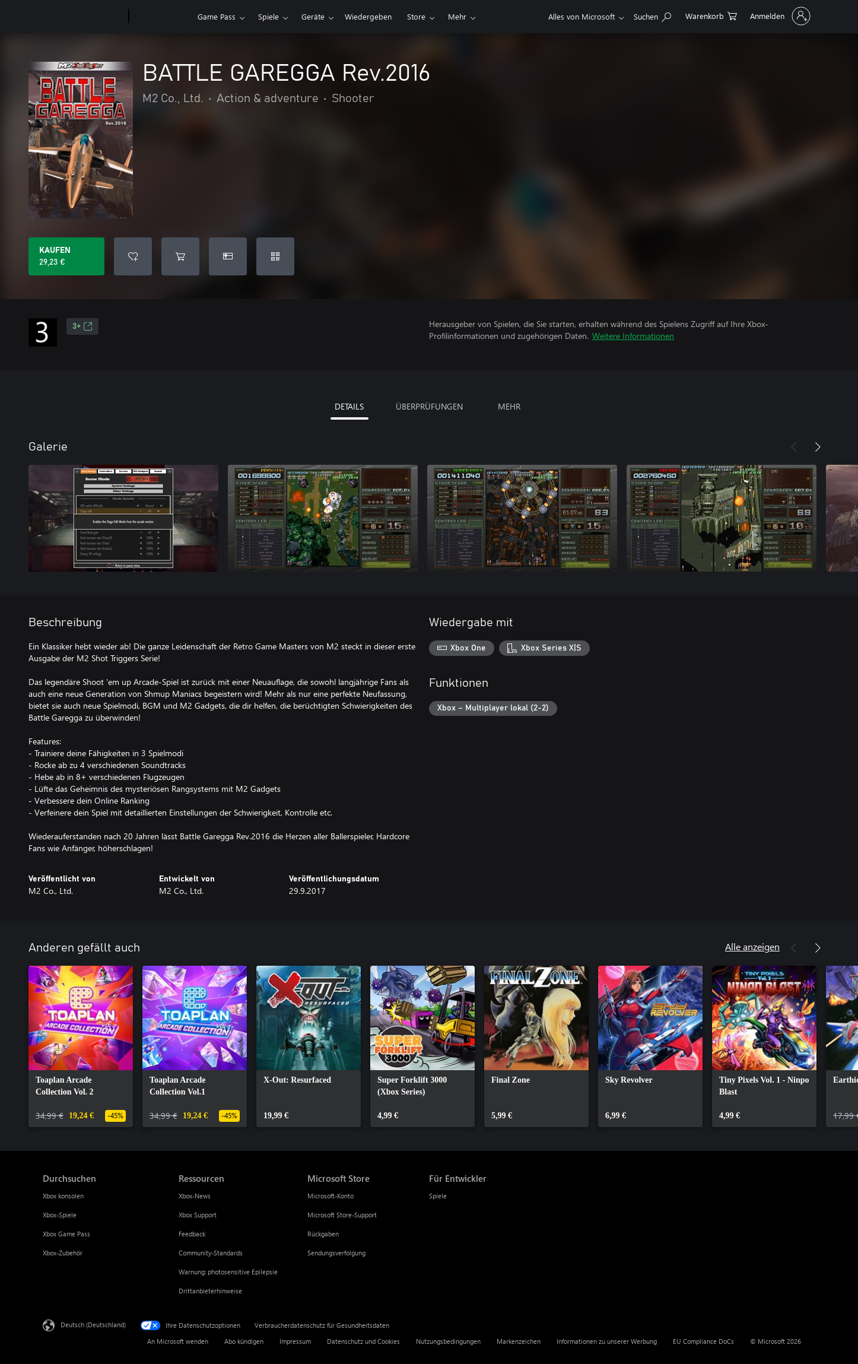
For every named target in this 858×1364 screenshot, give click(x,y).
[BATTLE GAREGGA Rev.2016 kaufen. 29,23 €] (66, 256)
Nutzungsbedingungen (448, 1341)
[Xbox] (162, 17)
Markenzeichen (519, 1341)
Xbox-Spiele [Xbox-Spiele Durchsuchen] (60, 1215)
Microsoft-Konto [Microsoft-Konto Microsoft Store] (330, 1196)
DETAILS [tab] (349, 406)
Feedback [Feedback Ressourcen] (192, 1234)
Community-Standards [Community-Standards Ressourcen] (211, 1253)
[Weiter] (818, 447)
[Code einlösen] (275, 256)
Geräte (313, 16)
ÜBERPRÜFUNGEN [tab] (429, 406)
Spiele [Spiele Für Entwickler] (438, 1196)
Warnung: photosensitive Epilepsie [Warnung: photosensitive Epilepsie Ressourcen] (228, 1272)
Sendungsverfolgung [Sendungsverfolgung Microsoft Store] (336, 1253)
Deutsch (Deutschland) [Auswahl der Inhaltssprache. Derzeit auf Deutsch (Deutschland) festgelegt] (93, 1324)
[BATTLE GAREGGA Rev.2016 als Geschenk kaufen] (228, 256)
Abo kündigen (243, 1341)
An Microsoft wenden (177, 1341)
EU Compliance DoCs (703, 1341)
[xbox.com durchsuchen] (652, 15)
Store (416, 16)
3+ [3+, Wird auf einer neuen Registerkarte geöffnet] (82, 326)
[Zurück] (794, 447)
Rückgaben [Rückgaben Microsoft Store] (323, 1234)
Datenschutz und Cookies (363, 1341)
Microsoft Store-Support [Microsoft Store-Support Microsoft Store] (342, 1215)
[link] (80, 1046)
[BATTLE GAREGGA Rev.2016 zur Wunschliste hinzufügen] (133, 256)
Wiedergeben (368, 16)
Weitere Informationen (633, 335)
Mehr (457, 16)
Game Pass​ (217, 16)
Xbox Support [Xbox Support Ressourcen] (198, 1215)
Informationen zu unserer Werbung (607, 1341)
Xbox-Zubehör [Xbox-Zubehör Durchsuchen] (62, 1253)
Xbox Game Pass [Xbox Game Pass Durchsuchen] (66, 1234)
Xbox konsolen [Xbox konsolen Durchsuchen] (63, 1196)
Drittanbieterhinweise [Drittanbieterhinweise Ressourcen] (210, 1291)
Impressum (295, 1341)
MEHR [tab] (509, 406)
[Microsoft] (83, 17)
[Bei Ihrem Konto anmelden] (779, 16)
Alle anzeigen (752, 946)
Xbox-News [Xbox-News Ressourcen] (195, 1196)
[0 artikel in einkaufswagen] (711, 15)
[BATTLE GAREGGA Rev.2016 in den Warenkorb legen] (180, 256)
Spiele (268, 16)
